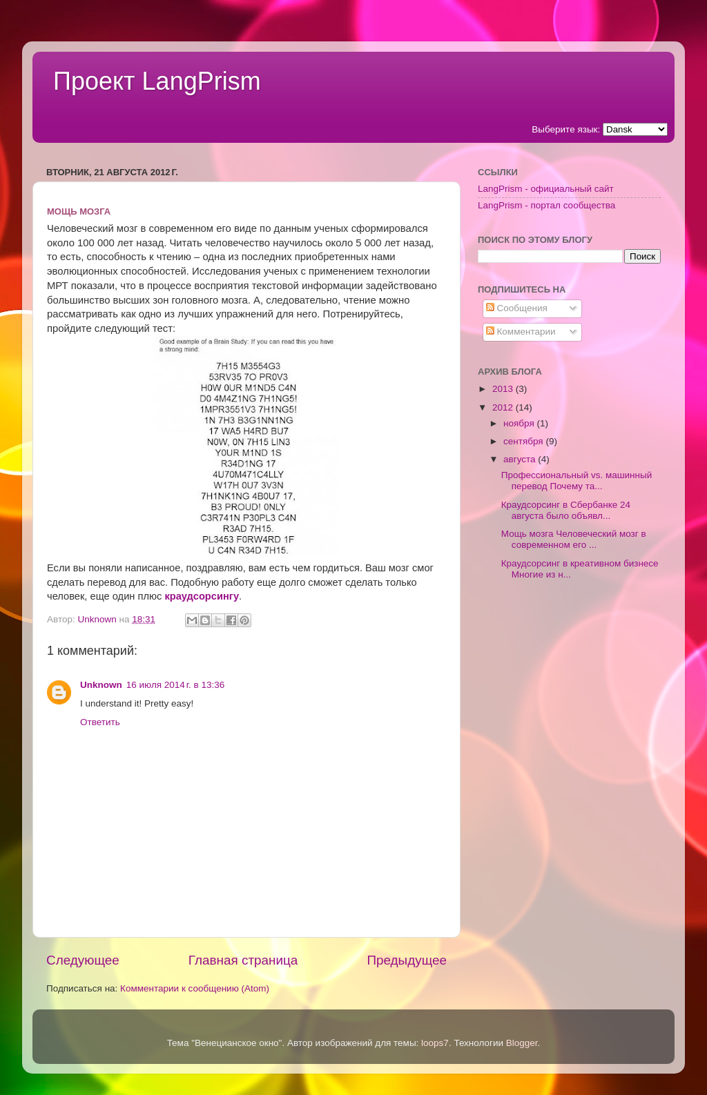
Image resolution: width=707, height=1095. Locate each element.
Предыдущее (407, 960)
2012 (504, 407)
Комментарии (521, 331)
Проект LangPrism (157, 81)
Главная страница (243, 960)
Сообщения (517, 308)
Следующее (82, 960)
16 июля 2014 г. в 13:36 (175, 685)
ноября (519, 423)
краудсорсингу (201, 596)
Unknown (101, 685)
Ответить (100, 722)
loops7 (435, 1043)
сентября (524, 441)
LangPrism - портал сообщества (546, 205)
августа (520, 459)
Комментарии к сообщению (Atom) (194, 988)
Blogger (522, 1043)
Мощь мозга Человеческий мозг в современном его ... (573, 539)
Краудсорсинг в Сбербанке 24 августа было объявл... (565, 510)
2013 (504, 389)
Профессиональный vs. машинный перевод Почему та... (576, 480)
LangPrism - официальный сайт (546, 189)
